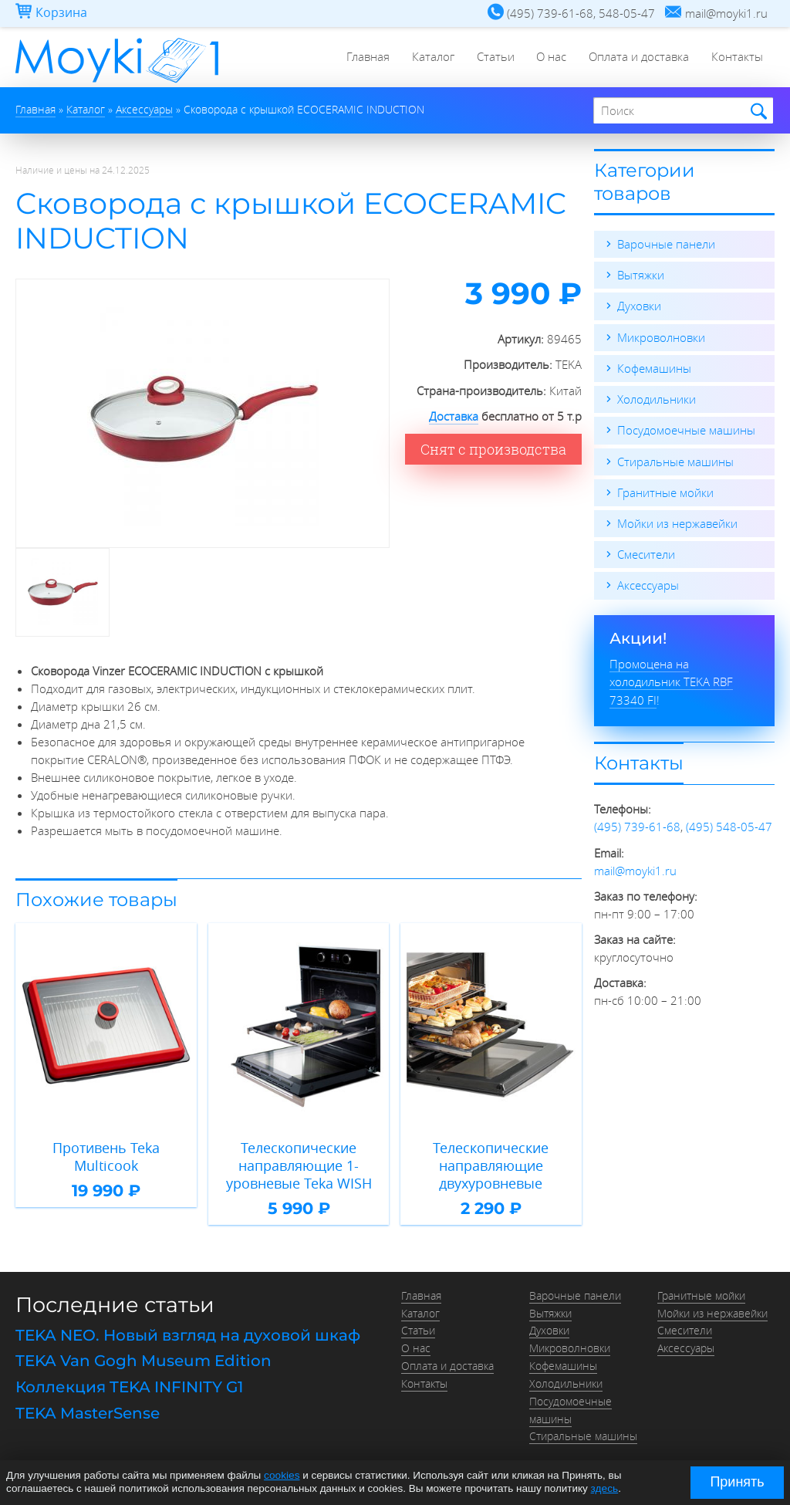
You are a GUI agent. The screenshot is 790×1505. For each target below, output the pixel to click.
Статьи (492, 58)
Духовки (639, 305)
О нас (550, 58)
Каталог (429, 58)
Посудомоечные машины (686, 429)
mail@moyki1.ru (635, 867)
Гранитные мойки (665, 491)
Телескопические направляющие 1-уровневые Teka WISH (299, 1164)
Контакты (737, 58)
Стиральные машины (675, 460)
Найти (756, 111)
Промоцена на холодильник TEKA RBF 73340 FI (671, 679)
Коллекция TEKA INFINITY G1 (129, 1384)
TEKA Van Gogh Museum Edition (143, 1359)
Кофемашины (654, 367)
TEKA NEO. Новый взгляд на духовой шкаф (187, 1333)
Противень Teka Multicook (106, 1155)
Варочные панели (666, 244)
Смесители (646, 552)
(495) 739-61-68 (637, 824)
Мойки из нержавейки (677, 521)
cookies (281, 1476)
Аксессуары (648, 583)
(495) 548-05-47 (729, 824)
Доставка (453, 416)
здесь (604, 1488)
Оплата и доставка (638, 58)
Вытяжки (640, 274)
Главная (363, 58)
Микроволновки (661, 336)
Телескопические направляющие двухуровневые (491, 1164)
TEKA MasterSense (87, 1410)
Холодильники (656, 398)
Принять (737, 1482)
